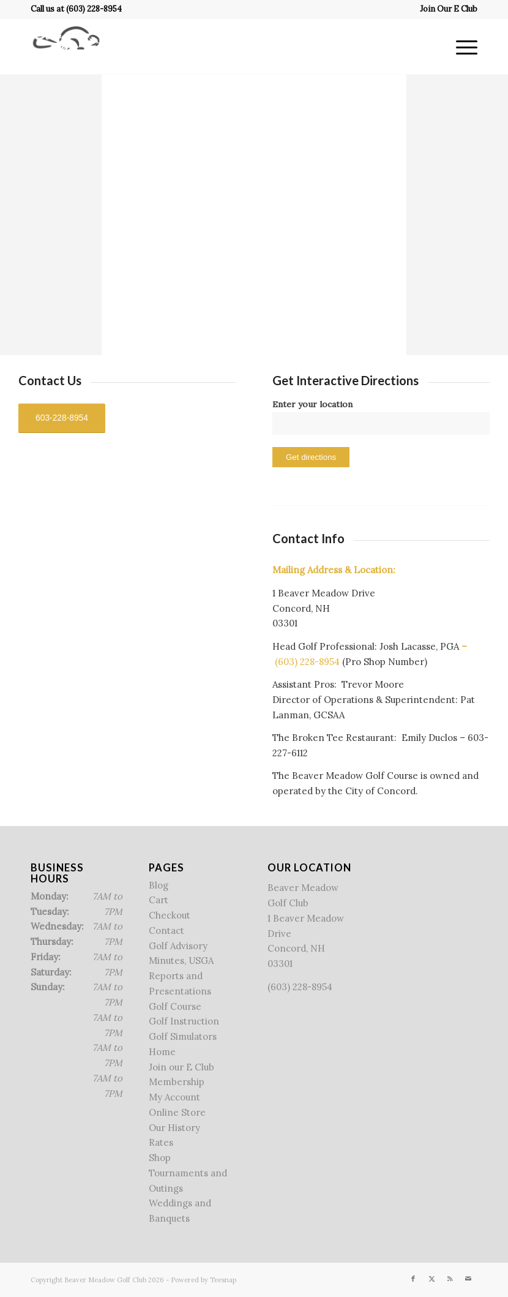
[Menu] (460, 46)
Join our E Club (181, 1067)
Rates (161, 1142)
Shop (160, 1158)
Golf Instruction (184, 1021)
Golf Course (175, 1006)
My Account (174, 1097)
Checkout (169, 915)
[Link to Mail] (468, 1278)
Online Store (177, 1112)
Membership (176, 1082)
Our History (174, 1127)
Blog (158, 885)
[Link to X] (431, 1278)
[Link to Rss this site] (450, 1278)
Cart (158, 900)
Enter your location (312, 404)
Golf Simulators (183, 1036)
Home (162, 1052)
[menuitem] (445, 9)
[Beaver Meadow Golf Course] (66, 46)
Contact (166, 930)
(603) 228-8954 (94, 9)
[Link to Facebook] (413, 1278)
